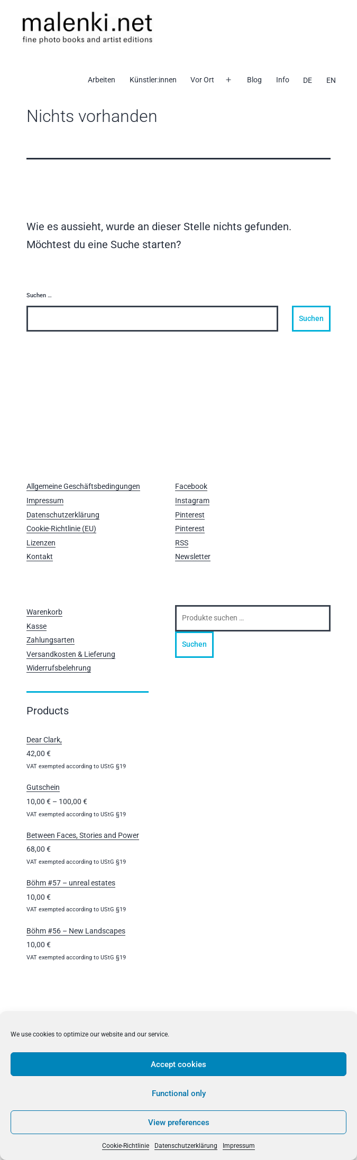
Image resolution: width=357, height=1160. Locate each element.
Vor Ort (202, 80)
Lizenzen (41, 543)
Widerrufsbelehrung (58, 668)
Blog (254, 80)
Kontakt (39, 556)
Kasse (36, 626)
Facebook (191, 486)
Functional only (179, 1093)
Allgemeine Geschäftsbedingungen (83, 486)
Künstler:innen (153, 80)
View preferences (178, 1122)
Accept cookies (178, 1064)
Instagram (192, 500)
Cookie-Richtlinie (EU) (61, 528)
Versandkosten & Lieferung (70, 654)
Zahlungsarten (50, 640)
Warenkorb (44, 612)
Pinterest (190, 515)
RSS (181, 543)
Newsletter (192, 556)
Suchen (194, 644)
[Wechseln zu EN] (330, 80)
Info (282, 80)
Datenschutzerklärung (185, 1145)
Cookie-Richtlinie (125, 1145)
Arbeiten (101, 80)
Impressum (239, 1145)
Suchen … (39, 295)
